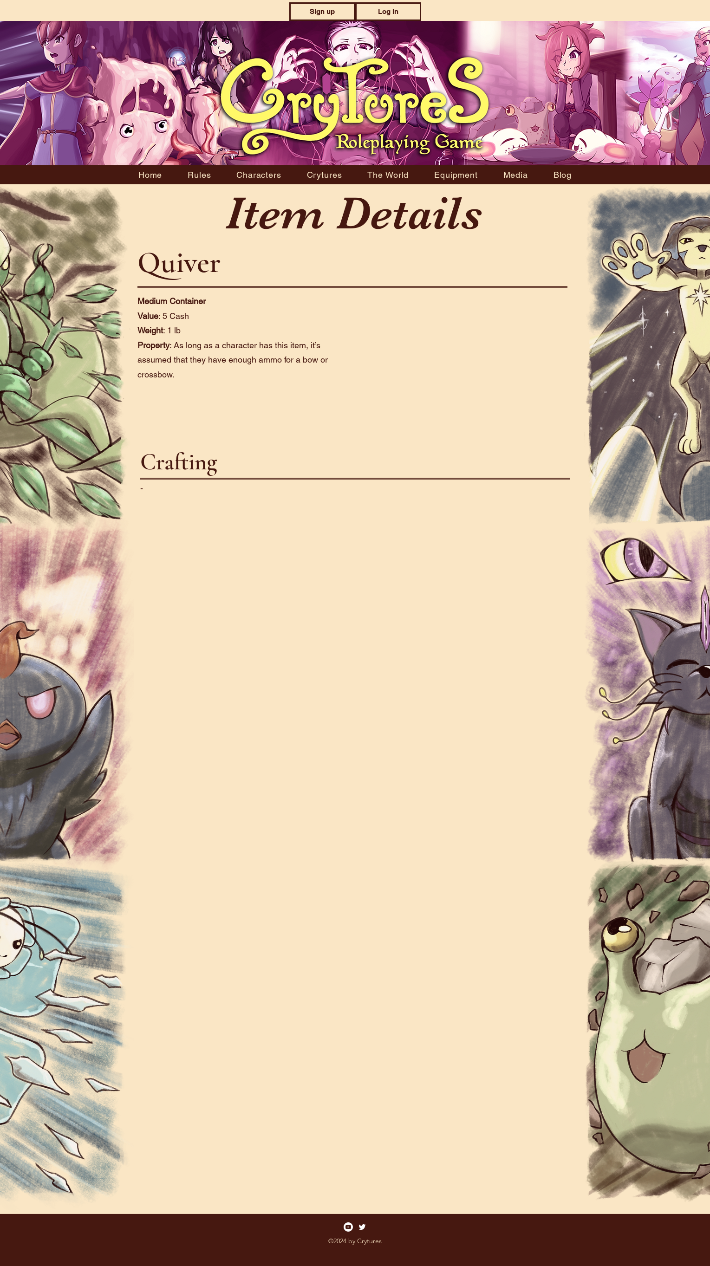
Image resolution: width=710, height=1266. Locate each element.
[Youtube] (348, 1227)
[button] (322, 11)
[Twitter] (362, 1227)
